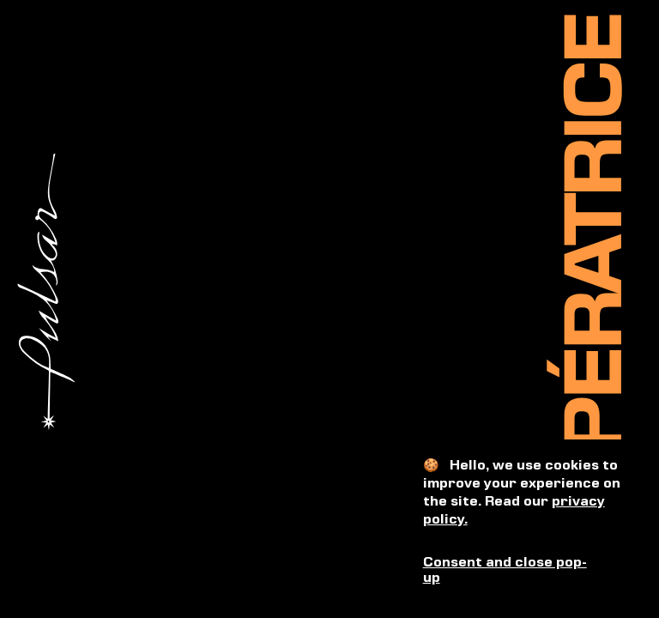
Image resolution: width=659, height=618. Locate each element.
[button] (526, 571)
